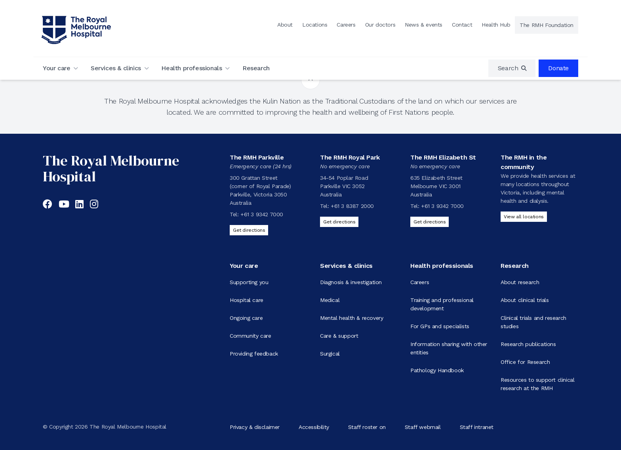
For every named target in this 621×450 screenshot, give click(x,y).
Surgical (330, 353)
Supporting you (249, 282)
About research (520, 282)
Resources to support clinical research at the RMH (537, 384)
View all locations (524, 216)
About (285, 24)
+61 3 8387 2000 (352, 206)
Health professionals (191, 68)
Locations (314, 24)
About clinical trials (525, 300)
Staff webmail (423, 426)
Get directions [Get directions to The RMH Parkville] (249, 230)
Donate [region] (558, 68)
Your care (56, 68)
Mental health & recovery (351, 318)
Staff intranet (476, 426)
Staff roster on (367, 426)
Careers (346, 24)
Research (256, 68)
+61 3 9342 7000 (261, 214)
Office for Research (525, 362)
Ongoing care (246, 318)
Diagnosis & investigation (351, 282)
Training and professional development (442, 304)
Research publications (528, 344)
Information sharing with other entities (448, 348)
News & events (423, 24)
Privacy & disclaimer (255, 426)
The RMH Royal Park (350, 157)
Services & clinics (116, 68)
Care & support (339, 336)
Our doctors (380, 24)
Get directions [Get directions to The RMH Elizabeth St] (429, 222)
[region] (512, 68)
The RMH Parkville (257, 157)
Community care (250, 336)
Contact (462, 24)
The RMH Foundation (546, 25)
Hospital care (246, 300)
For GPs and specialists (439, 326)
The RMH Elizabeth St (443, 157)
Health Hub (496, 24)
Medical (329, 300)
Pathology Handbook (437, 370)
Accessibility (314, 426)
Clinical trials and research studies (533, 322)
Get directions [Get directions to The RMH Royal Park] (339, 222)
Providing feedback (254, 353)
